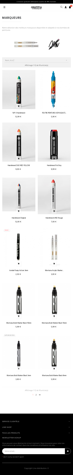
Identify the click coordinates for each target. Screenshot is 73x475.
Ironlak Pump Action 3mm (19, 270)
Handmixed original (19, 218)
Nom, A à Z (36, 60)
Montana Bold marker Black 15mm (54, 323)
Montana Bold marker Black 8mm (54, 375)
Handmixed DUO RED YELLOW (19, 165)
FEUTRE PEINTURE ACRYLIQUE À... (54, 113)
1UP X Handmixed (19, 113)
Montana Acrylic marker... (54, 270)
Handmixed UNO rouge (54, 218)
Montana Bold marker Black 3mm (19, 375)
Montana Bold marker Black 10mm (18, 323)
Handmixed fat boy (54, 165)
